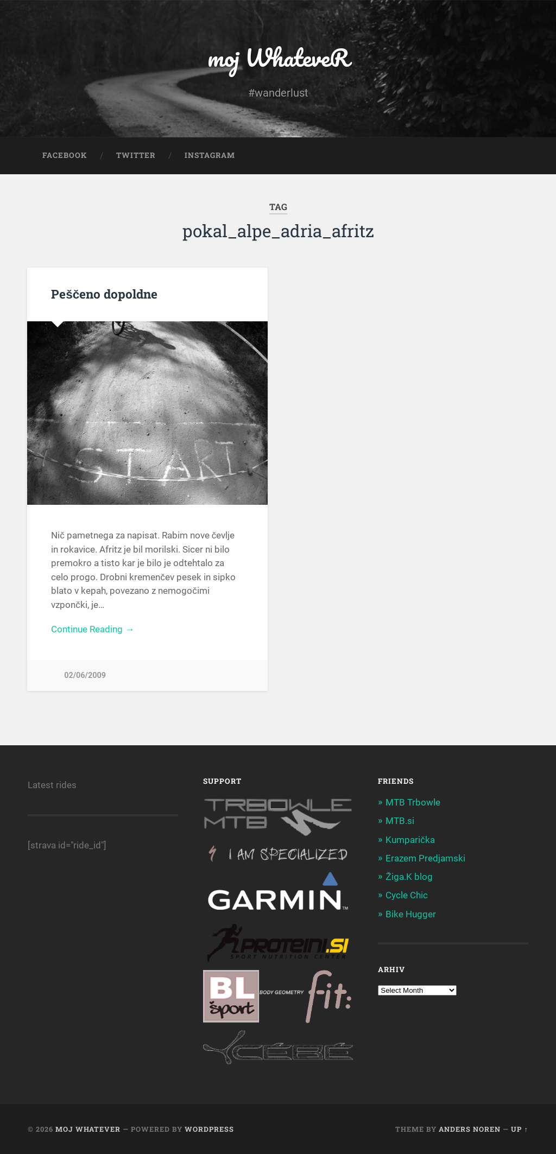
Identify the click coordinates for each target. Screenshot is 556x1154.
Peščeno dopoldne (104, 294)
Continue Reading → (92, 629)
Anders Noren (470, 1129)
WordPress (209, 1129)
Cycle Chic (407, 895)
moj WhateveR (278, 57)
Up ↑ (519, 1129)
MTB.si (400, 820)
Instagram (210, 155)
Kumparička (410, 839)
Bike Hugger (411, 914)
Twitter (135, 155)
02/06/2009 (85, 675)
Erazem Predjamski (425, 858)
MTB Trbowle (413, 802)
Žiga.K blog (409, 876)
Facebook (64, 155)
